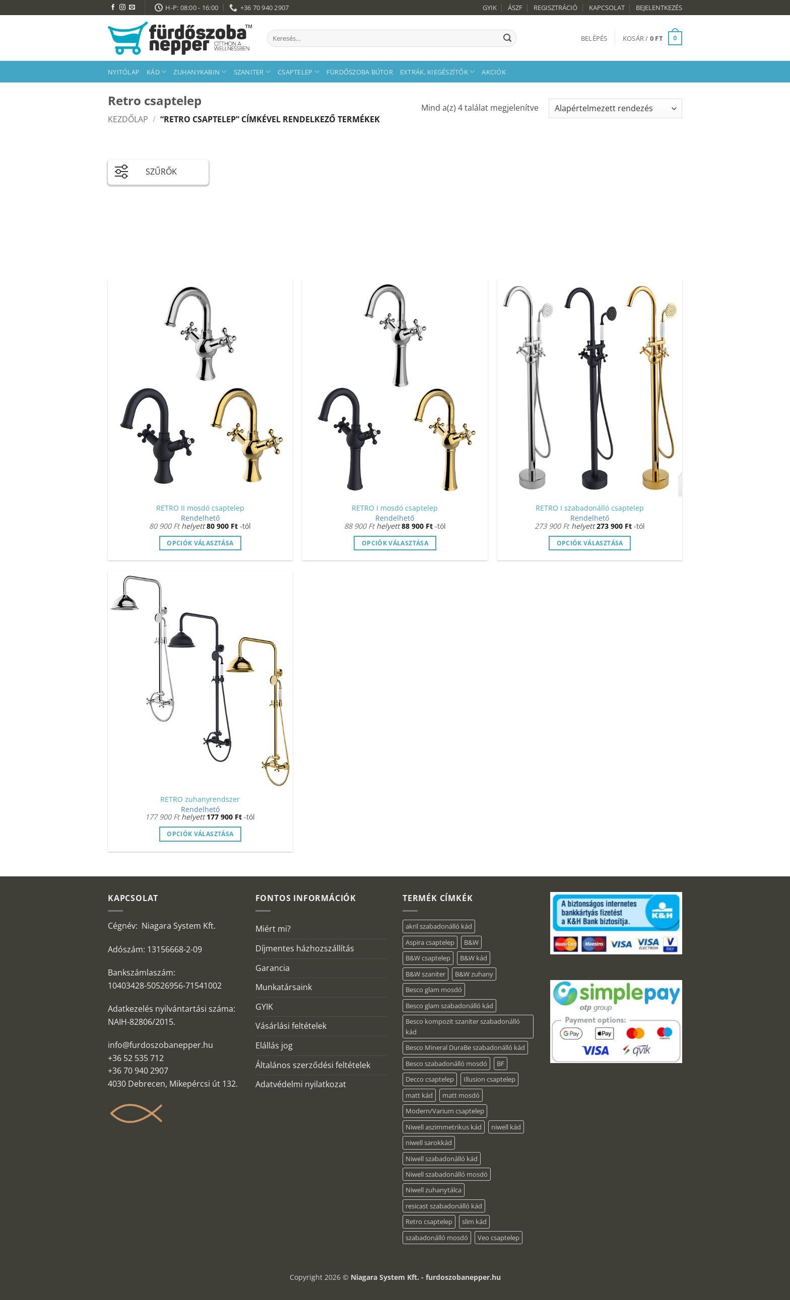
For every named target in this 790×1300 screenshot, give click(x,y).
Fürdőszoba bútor (359, 71)
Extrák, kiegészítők (437, 71)
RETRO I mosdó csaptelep (395, 508)
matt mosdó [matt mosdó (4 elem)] (461, 1095)
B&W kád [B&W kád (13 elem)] (473, 957)
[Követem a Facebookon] (113, 7)
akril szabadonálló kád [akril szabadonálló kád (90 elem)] (439, 926)
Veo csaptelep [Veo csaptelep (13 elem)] (498, 1237)
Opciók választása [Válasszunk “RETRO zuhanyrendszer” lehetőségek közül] (200, 834)
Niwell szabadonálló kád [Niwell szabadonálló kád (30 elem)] (442, 1158)
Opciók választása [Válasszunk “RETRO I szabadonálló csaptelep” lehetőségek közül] (590, 543)
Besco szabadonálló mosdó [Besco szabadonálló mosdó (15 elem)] (446, 1063)
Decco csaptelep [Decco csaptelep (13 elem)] (430, 1079)
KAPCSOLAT (607, 7)
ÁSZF (515, 7)
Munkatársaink (283, 987)
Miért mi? (273, 928)
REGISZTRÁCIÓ (555, 7)
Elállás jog (274, 1045)
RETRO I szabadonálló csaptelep (590, 508)
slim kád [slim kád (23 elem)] (474, 1221)
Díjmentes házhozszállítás (304, 948)
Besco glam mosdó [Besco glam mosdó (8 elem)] (434, 989)
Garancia (272, 967)
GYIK (490, 7)
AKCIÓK (494, 71)
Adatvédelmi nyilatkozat (300, 1084)
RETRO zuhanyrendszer (200, 799)
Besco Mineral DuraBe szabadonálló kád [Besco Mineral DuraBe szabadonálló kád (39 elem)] (465, 1047)
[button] (594, 38)
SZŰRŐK (146, 169)
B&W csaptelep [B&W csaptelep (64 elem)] (428, 957)
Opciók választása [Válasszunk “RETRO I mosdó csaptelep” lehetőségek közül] (395, 543)
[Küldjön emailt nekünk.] (132, 7)
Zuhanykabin (199, 71)
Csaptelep (298, 71)
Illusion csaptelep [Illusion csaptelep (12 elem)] (489, 1079)
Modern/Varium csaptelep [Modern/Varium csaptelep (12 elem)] (445, 1110)
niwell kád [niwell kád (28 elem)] (506, 1126)
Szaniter (252, 71)
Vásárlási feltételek (290, 1025)
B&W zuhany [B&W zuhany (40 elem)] (474, 974)
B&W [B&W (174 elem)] (471, 942)
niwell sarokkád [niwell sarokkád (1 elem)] (429, 1142)
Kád (156, 71)
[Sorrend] (615, 108)
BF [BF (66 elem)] (500, 1063)
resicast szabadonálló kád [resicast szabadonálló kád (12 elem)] (444, 1205)
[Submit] (507, 38)
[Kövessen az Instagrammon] (122, 7)
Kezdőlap (128, 119)
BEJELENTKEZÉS (659, 7)
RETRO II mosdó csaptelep (200, 508)
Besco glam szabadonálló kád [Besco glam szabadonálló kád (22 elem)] (449, 1005)
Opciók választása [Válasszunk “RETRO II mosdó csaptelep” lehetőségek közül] (200, 543)
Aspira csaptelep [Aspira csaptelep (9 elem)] (430, 942)
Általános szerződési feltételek (312, 1065)
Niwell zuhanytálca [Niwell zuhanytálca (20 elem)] (434, 1189)
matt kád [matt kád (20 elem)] (419, 1095)
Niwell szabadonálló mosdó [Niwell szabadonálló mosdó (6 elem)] (447, 1174)
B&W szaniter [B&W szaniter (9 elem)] (425, 974)
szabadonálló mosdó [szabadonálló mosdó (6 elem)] (437, 1237)
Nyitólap (124, 71)
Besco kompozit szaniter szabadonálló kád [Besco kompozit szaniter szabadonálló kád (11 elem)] (463, 1026)
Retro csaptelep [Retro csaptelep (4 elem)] (429, 1221)
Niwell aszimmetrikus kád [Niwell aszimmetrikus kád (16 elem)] (444, 1126)
